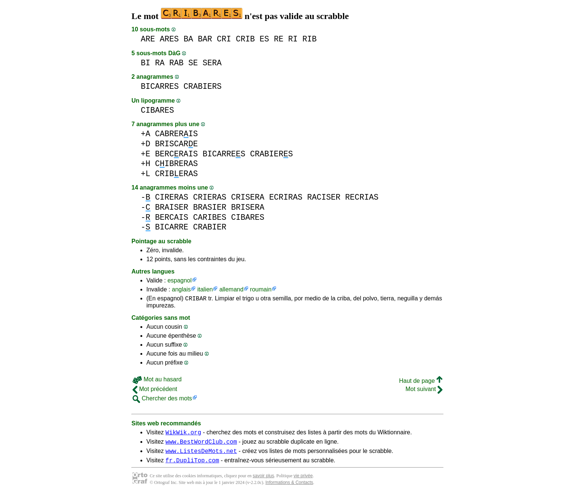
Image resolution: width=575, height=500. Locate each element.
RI (293, 39)
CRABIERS (203, 86)
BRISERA (247, 207)
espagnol (180, 280)
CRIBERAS (176, 173)
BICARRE (171, 227)
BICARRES (160, 86)
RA (160, 62)
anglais (181, 289)
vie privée (302, 481)
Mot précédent (155, 390)
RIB (309, 39)
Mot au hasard (157, 380)
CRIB (245, 39)
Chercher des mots (162, 399)
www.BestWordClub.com (201, 445)
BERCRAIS (176, 154)
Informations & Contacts (289, 488)
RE (278, 39)
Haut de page (420, 382)
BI (145, 62)
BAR (205, 39)
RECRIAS (361, 197)
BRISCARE (176, 143)
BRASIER (209, 207)
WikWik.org (183, 434)
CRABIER (209, 227)
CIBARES (157, 110)
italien (205, 289)
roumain (260, 289)
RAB (176, 62)
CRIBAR (196, 299)
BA (188, 39)
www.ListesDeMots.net (201, 455)
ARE (148, 39)
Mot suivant (424, 390)
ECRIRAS (285, 197)
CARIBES (209, 217)
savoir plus (263, 481)
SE (193, 62)
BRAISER (171, 207)
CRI (224, 39)
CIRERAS (171, 197)
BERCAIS (171, 217)
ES (264, 39)
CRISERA (247, 197)
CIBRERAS (176, 163)
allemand (231, 289)
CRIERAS (209, 197)
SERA (212, 62)
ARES (169, 39)
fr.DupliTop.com (192, 466)
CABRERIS (176, 133)
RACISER (323, 197)
